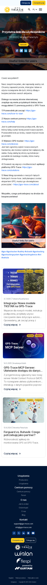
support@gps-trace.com (23, 524)
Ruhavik (23, 45)
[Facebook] (14, 533)
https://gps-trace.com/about (26, 184)
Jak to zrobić (24, 504)
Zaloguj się (26, 3)
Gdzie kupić (23, 508)
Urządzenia (23, 483)
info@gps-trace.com (23, 527)
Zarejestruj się (38, 3)
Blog (23, 515)
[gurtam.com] (24, 553)
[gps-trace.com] (14, 9)
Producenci (23, 480)
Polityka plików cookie (33, 578)
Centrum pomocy (23, 491)
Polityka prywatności (20, 578)
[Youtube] (33, 533)
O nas (23, 511)
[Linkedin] (23, 533)
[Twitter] (19, 533)
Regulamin (11, 578)
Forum (23, 495)
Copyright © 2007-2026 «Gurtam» (27, 582)
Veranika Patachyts (29, 37)
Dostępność (14, 582)
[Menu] (40, 9)
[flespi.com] (24, 560)
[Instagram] (28, 533)
